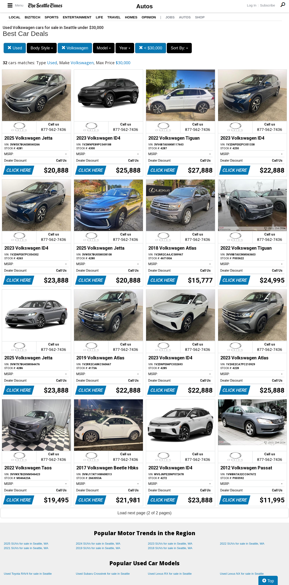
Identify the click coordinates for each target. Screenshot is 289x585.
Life (99, 17)
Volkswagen (74, 48)
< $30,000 (150, 48)
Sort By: (179, 48)
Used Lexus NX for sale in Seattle (242, 573)
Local (14, 17)
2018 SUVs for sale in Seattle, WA (170, 548)
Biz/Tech (32, 17)
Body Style (42, 48)
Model (104, 48)
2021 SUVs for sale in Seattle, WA (26, 548)
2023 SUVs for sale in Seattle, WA (170, 543)
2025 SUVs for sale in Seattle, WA (26, 543)
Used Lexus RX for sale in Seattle (170, 573)
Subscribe (267, 5)
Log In (251, 5)
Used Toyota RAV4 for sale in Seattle (28, 573)
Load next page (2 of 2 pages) (144, 513)
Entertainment (77, 17)
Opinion (149, 17)
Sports (52, 17)
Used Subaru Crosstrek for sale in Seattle (103, 573)
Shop (200, 17)
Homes (131, 17)
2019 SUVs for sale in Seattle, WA (98, 548)
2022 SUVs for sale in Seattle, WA (242, 543)
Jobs (170, 17)
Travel (114, 17)
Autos (144, 6)
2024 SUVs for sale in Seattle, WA (98, 543)
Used (14, 48)
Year (124, 48)
